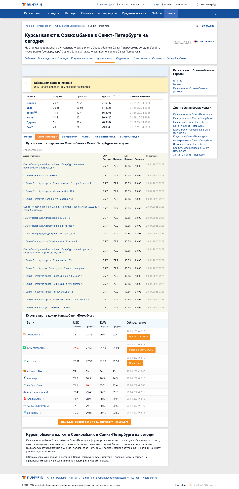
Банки (171, 13)
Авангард (30, 378)
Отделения (122, 58)
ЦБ (156, 4)
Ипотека (87, 13)
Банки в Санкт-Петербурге (188, 125)
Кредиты (54, 13)
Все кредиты (46, 58)
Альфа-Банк (32, 398)
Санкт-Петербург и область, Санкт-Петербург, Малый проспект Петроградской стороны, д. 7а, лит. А (57, 251)
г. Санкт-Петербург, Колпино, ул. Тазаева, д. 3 (48, 198)
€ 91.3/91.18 (137, 4)
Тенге (32, 112)
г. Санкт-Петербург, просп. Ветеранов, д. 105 (47, 260)
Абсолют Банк (33, 371)
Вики (86, 477)
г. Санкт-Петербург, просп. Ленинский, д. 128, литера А (52, 283)
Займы (157, 13)
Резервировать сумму (141, 349)
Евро (30, 107)
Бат (30, 127)
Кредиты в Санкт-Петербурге (190, 136)
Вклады (70, 13)
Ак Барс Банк (32, 385)
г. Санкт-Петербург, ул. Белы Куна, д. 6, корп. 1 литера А (53, 268)
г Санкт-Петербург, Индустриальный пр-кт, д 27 (49, 233)
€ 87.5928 (181, 4)
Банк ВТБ (30, 412)
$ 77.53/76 (122, 4)
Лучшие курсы (105, 4)
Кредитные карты (134, 13)
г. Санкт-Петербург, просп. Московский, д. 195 (48, 191)
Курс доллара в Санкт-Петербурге (193, 118)
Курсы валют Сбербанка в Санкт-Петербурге (192, 131)
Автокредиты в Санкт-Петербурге (192, 140)
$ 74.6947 (167, 4)
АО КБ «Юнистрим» (36, 405)
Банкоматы (141, 58)
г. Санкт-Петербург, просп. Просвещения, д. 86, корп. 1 (53, 275)
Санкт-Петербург (47, 136)
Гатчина (177, 80)
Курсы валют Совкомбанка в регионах (190, 90)
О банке (30, 58)
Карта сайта (150, 477)
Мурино (177, 84)
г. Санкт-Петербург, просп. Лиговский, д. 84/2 (48, 291)
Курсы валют (33, 13)
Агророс (30, 361)
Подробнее (135, 363)
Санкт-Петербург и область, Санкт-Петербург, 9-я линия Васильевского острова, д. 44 (53, 166)
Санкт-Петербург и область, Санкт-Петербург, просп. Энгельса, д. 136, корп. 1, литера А (61, 208)
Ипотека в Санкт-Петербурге (189, 143)
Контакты (74, 477)
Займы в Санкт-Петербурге (189, 154)
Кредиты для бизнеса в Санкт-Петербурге (191, 149)
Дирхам (31, 122)
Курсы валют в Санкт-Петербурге (192, 114)
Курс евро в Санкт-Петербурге (190, 121)
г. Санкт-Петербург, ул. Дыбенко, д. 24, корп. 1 (48, 307)
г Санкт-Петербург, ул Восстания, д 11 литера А (48, 225)
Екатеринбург (69, 136)
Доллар (31, 103)
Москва (28, 136)
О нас (50, 477)
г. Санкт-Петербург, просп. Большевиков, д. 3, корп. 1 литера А (57, 183)
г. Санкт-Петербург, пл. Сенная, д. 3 (42, 175)
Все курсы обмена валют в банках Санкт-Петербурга (94, 421)
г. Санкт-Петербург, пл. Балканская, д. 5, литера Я (50, 241)
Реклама (61, 477)
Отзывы (157, 58)
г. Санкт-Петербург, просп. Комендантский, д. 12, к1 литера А (56, 299)
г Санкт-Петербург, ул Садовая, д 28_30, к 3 (46, 217)
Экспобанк (31, 334)
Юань (30, 117)
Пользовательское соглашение (110, 477)
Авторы (135, 477)
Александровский (35, 392)
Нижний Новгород (105, 136)
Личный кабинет (176, 58)
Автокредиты (107, 13)
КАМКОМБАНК (34, 347)
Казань (86, 136)
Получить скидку (138, 336)
